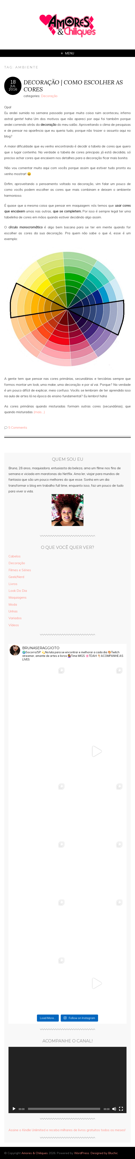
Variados (15, 618)
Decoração (49, 96)
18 (13, 82)
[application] (67, 1080)
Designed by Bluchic (104, 1153)
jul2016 (13, 87)
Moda (12, 604)
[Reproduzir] (14, 1109)
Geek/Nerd (16, 577)
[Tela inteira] (121, 1109)
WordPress (81, 1153)
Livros (12, 584)
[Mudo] (114, 1109)
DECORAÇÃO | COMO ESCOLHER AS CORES (73, 85)
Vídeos (13, 625)
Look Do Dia (17, 591)
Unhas (13, 611)
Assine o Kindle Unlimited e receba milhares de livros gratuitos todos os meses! (66, 1130)
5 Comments (17, 427)
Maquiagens (17, 597)
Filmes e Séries (19, 570)
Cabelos (14, 556)
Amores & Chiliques (34, 1153)
